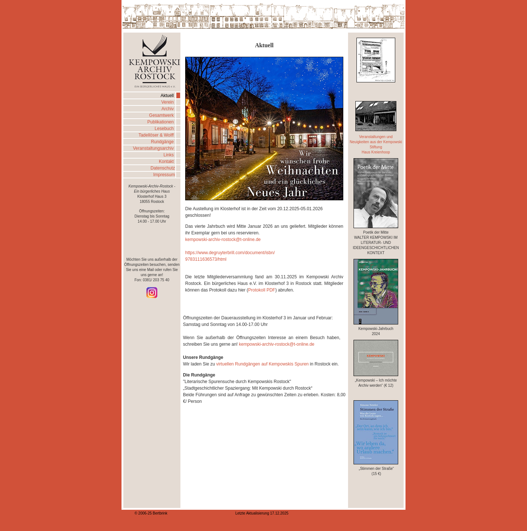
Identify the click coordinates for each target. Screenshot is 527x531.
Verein (168, 102)
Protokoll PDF (261, 290)
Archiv (168, 108)
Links (169, 154)
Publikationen (161, 122)
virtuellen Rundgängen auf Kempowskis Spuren (262, 364)
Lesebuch (165, 128)
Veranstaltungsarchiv (154, 148)
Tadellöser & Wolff (156, 135)
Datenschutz (162, 168)
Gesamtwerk (162, 115)
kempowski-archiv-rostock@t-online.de (223, 239)
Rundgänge (163, 141)
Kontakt (167, 161)
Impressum (164, 174)
